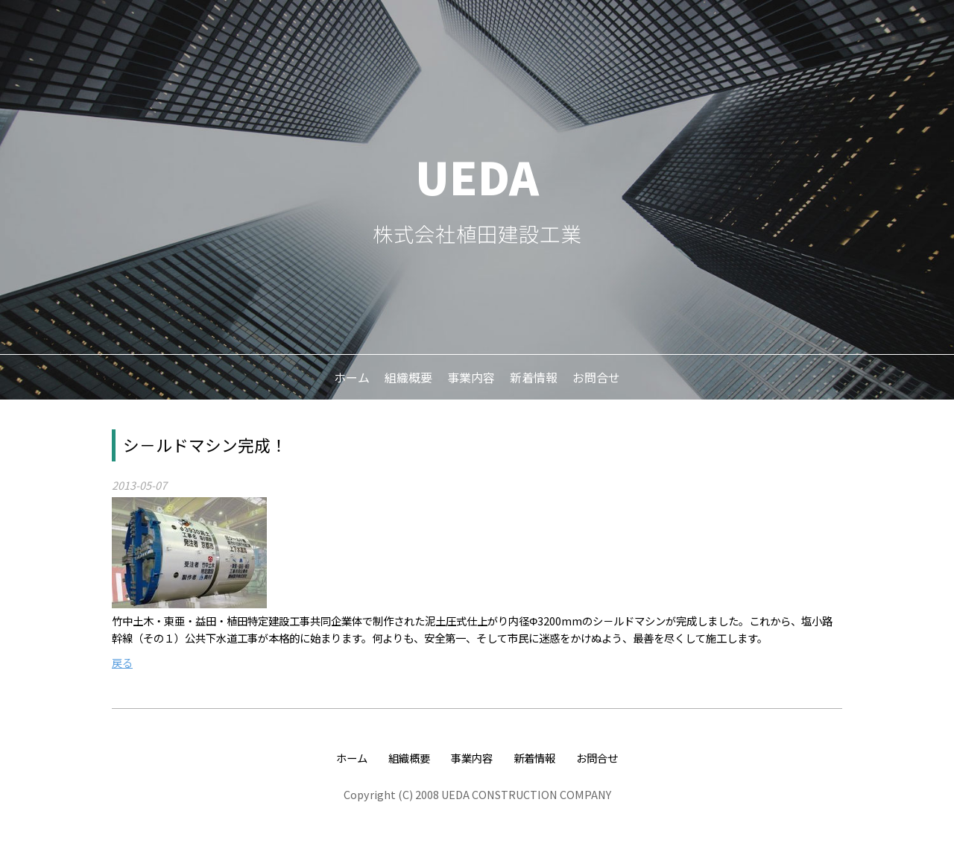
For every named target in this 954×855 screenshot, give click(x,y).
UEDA (477, 175)
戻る (122, 662)
